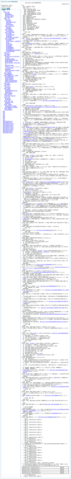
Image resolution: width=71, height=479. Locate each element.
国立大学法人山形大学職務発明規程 (48, 286)
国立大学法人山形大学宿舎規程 (52, 404)
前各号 (26, 123)
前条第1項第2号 (26, 131)
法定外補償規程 (54, 413)
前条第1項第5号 (26, 133)
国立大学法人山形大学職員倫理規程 (44, 264)
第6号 (33, 137)
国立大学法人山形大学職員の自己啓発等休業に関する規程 (52, 314)
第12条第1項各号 (28, 159)
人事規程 (36, 53)
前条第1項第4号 (26, 137)
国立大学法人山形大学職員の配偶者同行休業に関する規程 (52, 321)
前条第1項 (28, 395)
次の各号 (34, 74)
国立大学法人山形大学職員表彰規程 (60, 333)
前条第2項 (28, 181)
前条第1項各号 (29, 127)
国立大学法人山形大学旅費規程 (52, 395)
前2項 (47, 140)
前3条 (55, 377)
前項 (35, 41)
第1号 (62, 203)
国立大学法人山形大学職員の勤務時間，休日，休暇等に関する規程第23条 (41, 107)
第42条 (27, 373)
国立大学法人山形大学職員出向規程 (50, 100)
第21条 (27, 213)
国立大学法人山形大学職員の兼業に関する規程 (44, 272)
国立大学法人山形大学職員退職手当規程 (47, 417)
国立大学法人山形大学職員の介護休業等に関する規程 (52, 307)
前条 (27, 203)
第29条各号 (46, 251)
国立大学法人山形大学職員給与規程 (44, 230)
